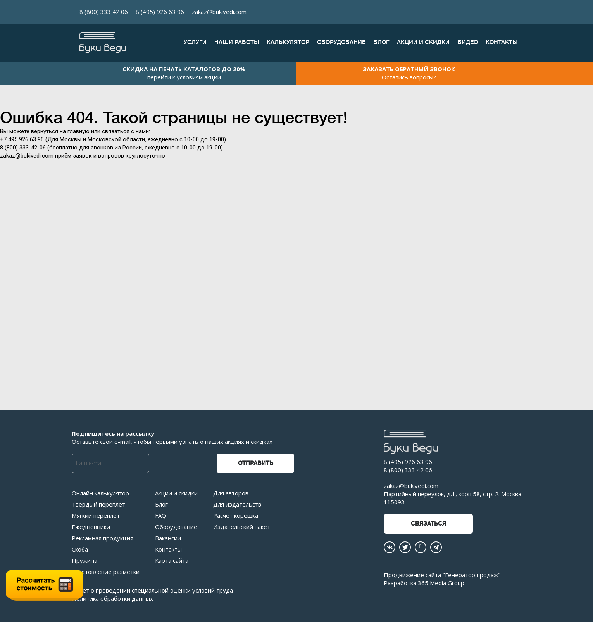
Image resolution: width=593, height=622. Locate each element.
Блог (381, 42)
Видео (467, 42)
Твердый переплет (98, 504)
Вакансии (168, 538)
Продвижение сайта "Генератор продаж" (442, 575)
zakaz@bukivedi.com (219, 11)
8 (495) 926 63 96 (160, 11)
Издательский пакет (241, 527)
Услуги (195, 42)
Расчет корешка (235, 515)
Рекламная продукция (102, 538)
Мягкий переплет (96, 515)
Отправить (255, 463)
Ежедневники (91, 527)
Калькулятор (288, 42)
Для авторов (230, 493)
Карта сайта (171, 560)
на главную (75, 131)
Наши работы (236, 42)
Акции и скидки (423, 42)
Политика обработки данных (112, 598)
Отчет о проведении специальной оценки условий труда (152, 590)
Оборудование (341, 42)
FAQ (160, 515)
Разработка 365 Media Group (424, 583)
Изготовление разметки (106, 572)
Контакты (501, 42)
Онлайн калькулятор (100, 493)
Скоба (80, 549)
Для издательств (237, 504)
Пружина (84, 560)
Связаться (428, 524)
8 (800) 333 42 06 (103, 11)
